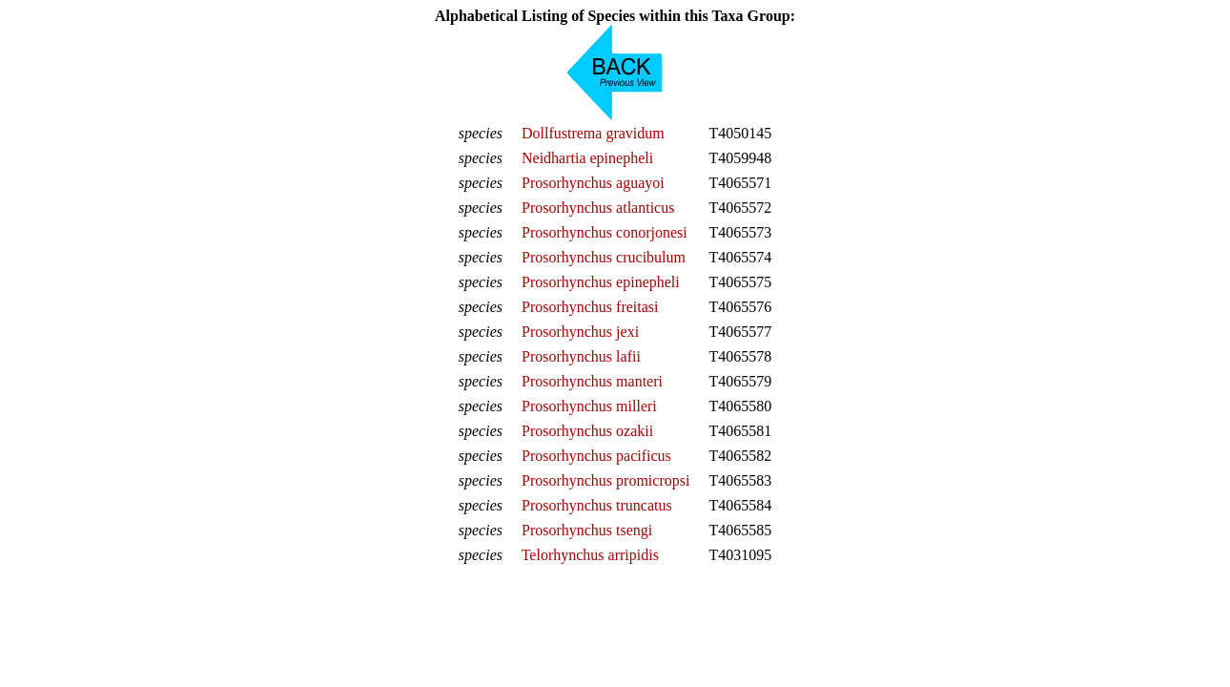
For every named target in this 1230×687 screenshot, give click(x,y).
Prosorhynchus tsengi (587, 530)
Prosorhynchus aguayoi (593, 183)
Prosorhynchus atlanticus (598, 207)
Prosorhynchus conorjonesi (604, 232)
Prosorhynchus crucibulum (604, 257)
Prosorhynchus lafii (581, 356)
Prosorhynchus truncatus (597, 505)
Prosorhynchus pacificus (596, 456)
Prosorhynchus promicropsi (605, 480)
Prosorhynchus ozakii (587, 431)
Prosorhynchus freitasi (590, 307)
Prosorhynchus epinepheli (601, 282)
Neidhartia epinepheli (587, 158)
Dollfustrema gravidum (593, 133)
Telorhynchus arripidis (590, 555)
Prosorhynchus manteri (592, 381)
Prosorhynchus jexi (580, 331)
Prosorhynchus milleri (589, 406)
